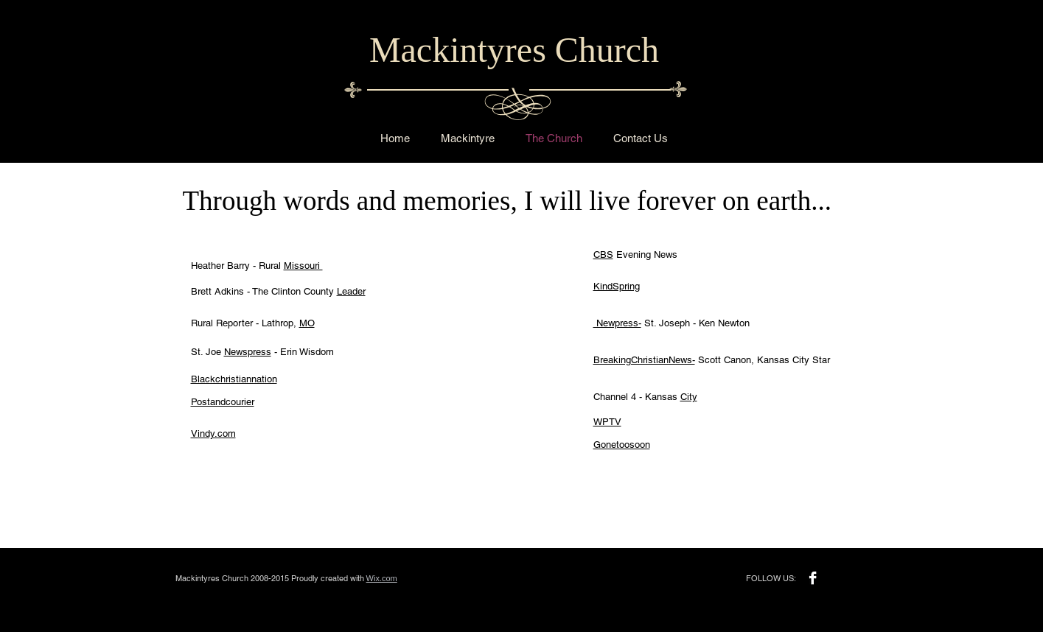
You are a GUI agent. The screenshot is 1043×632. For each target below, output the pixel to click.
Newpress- (617, 323)
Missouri (303, 265)
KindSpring (616, 286)
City (688, 396)
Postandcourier (222, 401)
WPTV (607, 421)
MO (307, 323)
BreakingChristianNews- (644, 359)
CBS (603, 254)
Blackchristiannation (234, 379)
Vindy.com (213, 433)
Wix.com (381, 578)
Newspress (247, 351)
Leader (351, 291)
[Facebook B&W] (812, 578)
